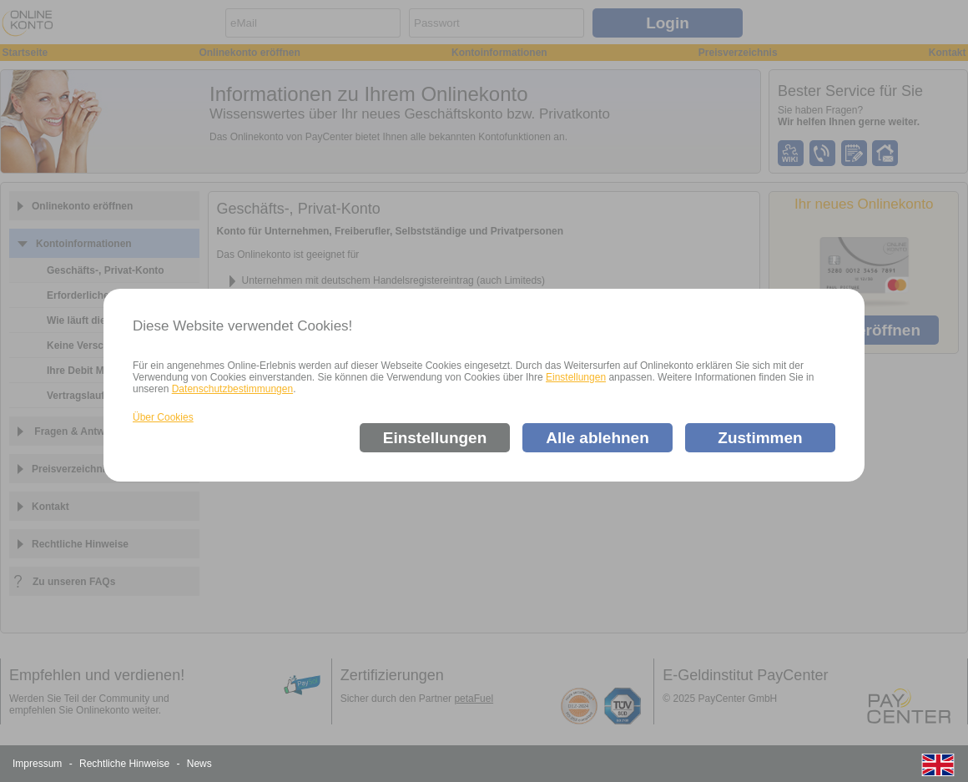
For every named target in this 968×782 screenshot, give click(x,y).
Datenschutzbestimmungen (232, 389)
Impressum (37, 763)
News (199, 763)
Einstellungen (576, 377)
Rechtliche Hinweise (124, 763)
